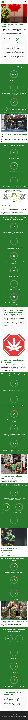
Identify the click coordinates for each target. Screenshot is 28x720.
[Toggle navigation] (25, 2)
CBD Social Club (9, 1)
